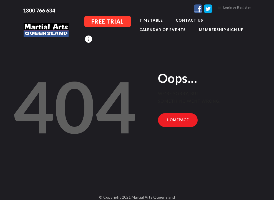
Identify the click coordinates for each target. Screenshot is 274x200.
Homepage (178, 111)
